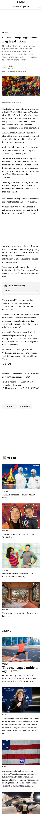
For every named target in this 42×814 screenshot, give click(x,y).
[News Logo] (21, 7)
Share (9, 406)
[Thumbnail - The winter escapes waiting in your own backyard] (21, 599)
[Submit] (35, 291)
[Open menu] (39, 6)
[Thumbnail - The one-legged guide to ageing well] (21, 660)
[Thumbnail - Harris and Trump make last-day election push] (21, 763)
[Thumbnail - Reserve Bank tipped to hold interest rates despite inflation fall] (21, 711)
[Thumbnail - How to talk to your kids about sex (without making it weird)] (21, 560)
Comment (25, 406)
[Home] (21, 2)
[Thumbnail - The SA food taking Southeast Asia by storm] (21, 481)
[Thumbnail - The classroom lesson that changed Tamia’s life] (21, 520)
